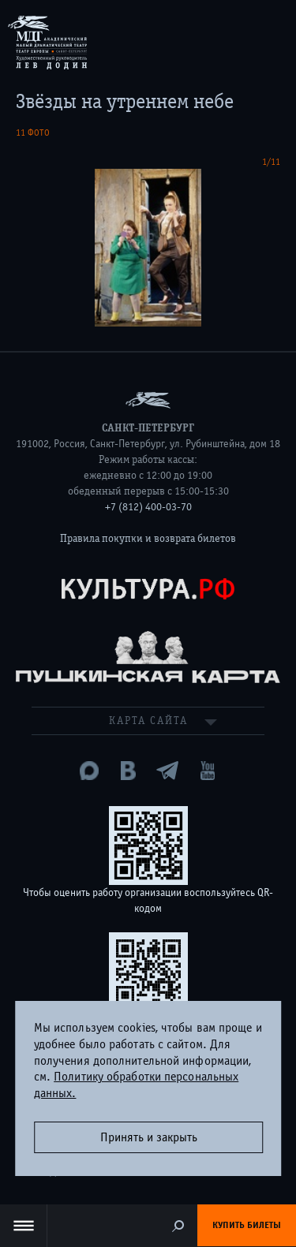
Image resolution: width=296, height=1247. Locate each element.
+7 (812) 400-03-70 (148, 507)
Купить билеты (246, 1224)
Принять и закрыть (148, 1137)
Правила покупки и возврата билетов (148, 538)
